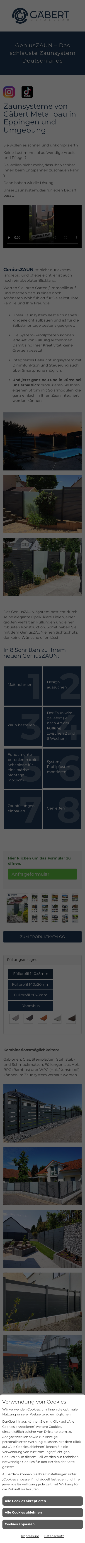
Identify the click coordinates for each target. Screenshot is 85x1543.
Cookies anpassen (20, 1524)
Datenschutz (54, 1536)
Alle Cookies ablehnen (23, 1512)
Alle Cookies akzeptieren (25, 1501)
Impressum (30, 1536)
